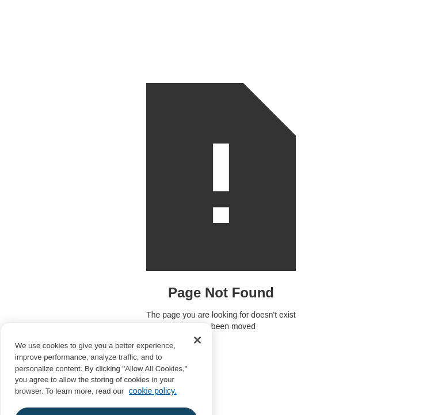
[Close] (197, 346)
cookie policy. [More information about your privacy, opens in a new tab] (153, 396)
